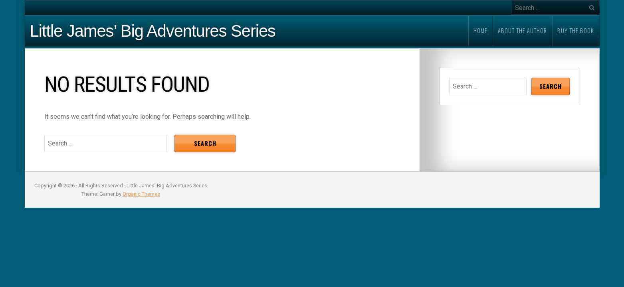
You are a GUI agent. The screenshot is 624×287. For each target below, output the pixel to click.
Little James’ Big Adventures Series (152, 31)
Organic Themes (141, 194)
